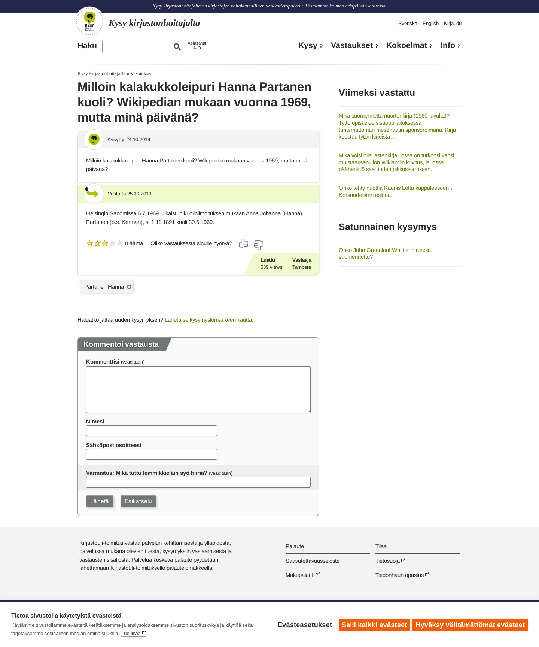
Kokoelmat (406, 45)
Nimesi (95, 421)
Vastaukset (352, 45)
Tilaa (381, 546)
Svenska (407, 23)
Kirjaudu (453, 23)
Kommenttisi (102, 361)
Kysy (307, 45)
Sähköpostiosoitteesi (113, 445)
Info (448, 45)
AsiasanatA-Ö (197, 45)
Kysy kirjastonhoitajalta (101, 73)
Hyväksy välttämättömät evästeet (470, 624)
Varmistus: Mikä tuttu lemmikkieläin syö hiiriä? (146, 473)
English (431, 23)
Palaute (295, 546)
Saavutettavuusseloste (312, 561)
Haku (87, 45)
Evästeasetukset (304, 624)
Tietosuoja (387, 561)
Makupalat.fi (300, 575)
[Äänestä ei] (258, 245)
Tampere (301, 267)
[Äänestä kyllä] (244, 243)
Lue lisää (131, 633)
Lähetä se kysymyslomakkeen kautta (208, 319)
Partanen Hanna (104, 286)
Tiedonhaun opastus (399, 575)
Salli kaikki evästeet (373, 624)
